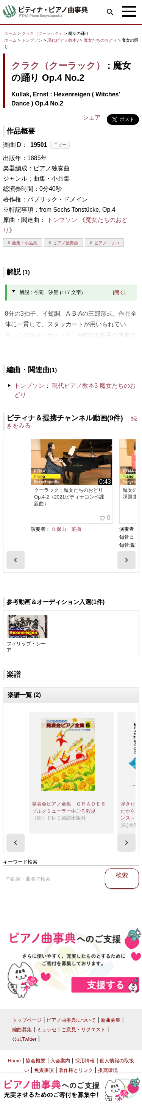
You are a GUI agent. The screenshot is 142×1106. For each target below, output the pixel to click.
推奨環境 (108, 1070)
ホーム (10, 33)
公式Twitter (24, 1039)
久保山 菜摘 (66, 529)
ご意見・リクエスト (83, 1029)
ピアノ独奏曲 (65, 243)
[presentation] (15, 560)
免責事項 (44, 1070)
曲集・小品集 (24, 243)
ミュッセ (46, 1029)
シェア (92, 117)
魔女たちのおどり (101, 40)
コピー (60, 144)
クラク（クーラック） (42, 33)
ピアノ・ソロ (106, 243)
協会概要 (35, 1061)
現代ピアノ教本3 (63, 40)
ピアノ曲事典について (71, 1020)
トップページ (27, 1020)
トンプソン (32, 40)
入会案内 (60, 1061)
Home (14, 1061)
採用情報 (85, 1061)
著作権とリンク (76, 1070)
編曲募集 (22, 1029)
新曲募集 (110, 1020)
